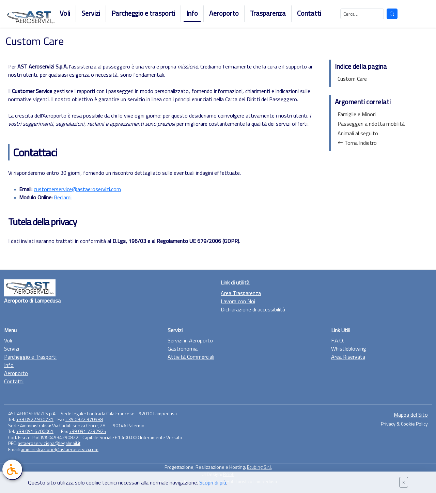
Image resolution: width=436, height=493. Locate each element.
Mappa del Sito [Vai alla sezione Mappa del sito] (411, 415)
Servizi (90, 13)
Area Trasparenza (241, 293)
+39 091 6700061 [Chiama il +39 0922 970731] (34, 431)
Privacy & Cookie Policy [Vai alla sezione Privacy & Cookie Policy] (404, 423)
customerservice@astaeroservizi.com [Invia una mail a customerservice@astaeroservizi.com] (77, 189)
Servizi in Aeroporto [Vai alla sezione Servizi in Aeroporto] (190, 340)
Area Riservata (348, 357)
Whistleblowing (348, 348)
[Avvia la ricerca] (392, 14)
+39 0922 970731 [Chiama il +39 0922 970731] (34, 419)
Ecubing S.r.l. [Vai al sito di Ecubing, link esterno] (259, 467)
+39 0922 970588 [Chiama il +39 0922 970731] (84, 419)
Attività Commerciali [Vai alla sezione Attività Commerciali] (191, 357)
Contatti (309, 13)
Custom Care (352, 79)
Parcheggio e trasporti (143, 13)
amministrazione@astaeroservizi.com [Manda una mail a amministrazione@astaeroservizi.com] (59, 449)
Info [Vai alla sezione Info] (9, 365)
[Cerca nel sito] (362, 14)
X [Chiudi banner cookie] (403, 482)
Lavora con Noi (238, 301)
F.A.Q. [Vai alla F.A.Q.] (337, 340)
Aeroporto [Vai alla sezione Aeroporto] (16, 373)
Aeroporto (224, 13)
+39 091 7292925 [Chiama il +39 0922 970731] (87, 431)
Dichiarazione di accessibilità (253, 309)
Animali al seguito (358, 133)
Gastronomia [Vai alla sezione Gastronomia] (183, 348)
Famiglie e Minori (357, 114)
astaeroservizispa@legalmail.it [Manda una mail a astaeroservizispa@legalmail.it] (49, 443)
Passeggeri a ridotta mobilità (371, 124)
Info (192, 13)
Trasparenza (268, 13)
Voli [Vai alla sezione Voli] (8, 340)
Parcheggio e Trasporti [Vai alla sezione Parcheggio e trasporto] (30, 357)
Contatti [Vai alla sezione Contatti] (14, 381)
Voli (65, 13)
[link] (12, 469)
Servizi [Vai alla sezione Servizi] (11, 348)
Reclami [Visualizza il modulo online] (63, 197)
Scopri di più (212, 482)
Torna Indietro (357, 143)
